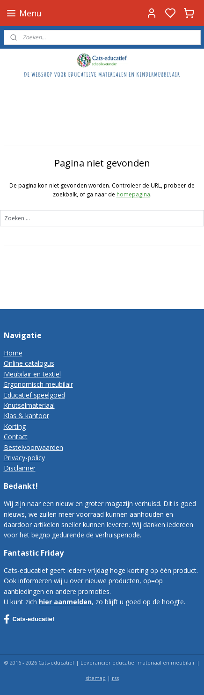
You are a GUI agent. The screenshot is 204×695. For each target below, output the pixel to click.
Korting (15, 426)
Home (13, 352)
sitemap (96, 677)
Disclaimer (20, 467)
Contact (16, 436)
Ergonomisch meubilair (38, 384)
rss (115, 677)
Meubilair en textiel (32, 373)
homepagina (133, 195)
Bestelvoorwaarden (33, 447)
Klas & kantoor (26, 415)
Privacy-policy (24, 457)
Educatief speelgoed (34, 395)
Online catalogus (29, 363)
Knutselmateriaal (29, 405)
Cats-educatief (29, 619)
